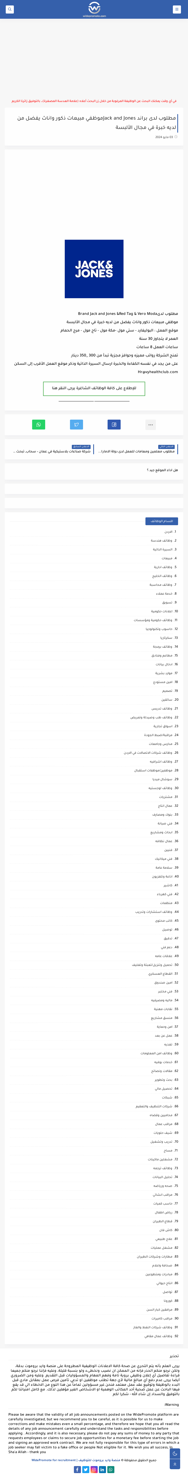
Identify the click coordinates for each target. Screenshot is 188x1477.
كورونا (168, 1301)
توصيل (167, 930)
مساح (168, 1151)
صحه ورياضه (163, 1186)
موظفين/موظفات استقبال (153, 771)
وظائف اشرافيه (161, 762)
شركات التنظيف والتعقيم (154, 1107)
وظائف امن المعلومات (156, 1054)
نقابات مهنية (163, 1009)
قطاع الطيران (162, 1222)
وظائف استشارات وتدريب (153, 912)
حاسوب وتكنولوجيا (159, 629)
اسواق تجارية (163, 726)
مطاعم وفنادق (161, 656)
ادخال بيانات (164, 665)
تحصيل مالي (163, 1089)
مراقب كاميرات (161, 1319)
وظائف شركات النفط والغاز (152, 1328)
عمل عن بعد (163, 1036)
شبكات (167, 1098)
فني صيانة (165, 824)
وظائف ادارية (163, 567)
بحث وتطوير (163, 1080)
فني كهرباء (164, 894)
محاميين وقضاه (161, 1115)
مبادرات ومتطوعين (158, 1275)
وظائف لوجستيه (160, 788)
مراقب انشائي (162, 1195)
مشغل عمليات (161, 1248)
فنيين (168, 850)
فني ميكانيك (163, 859)
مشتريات (165, 797)
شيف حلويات (163, 1133)
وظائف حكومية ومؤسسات (153, 620)
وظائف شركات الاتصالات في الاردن (148, 753)
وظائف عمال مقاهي (158, 1336)
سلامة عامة (164, 868)
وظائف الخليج (162, 576)
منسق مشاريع (161, 1018)
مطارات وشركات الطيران (154, 1257)
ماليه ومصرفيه (161, 1001)
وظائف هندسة (161, 541)
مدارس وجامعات (160, 744)
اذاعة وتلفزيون (162, 877)
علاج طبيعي (163, 1239)
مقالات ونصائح (161, 1071)
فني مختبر (165, 992)
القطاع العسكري (160, 974)
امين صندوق (163, 983)
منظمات (166, 903)
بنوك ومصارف (162, 815)
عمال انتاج (165, 806)
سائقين (166, 700)
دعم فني (166, 947)
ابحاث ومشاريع (161, 833)
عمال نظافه (163, 841)
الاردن (168, 532)
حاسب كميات (162, 1204)
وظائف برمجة (162, 647)
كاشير (168, 886)
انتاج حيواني (164, 1283)
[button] (114, 425)
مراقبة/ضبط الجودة (158, 735)
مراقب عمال (163, 1124)
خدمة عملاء (164, 594)
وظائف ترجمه (162, 1168)
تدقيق (168, 939)
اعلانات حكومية (161, 612)
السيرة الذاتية (162, 550)
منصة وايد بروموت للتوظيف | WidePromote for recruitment (76, 1460)
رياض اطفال (163, 1213)
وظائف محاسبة (161, 585)
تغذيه (168, 1045)
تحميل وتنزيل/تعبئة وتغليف (152, 965)
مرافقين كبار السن (159, 1310)
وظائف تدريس (161, 709)
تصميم (167, 691)
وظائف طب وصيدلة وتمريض (151, 718)
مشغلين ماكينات (160, 1160)
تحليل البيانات (162, 1177)
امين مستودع (162, 682)
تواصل (167, 1292)
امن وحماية (164, 1027)
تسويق (167, 603)
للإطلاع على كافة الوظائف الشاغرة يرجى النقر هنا (94, 389)
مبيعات (167, 559)
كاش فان (165, 1230)
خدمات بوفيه (163, 1062)
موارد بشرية (163, 673)
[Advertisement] (94, 59)
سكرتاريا (166, 638)
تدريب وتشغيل (161, 1142)
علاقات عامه (163, 956)
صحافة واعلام (162, 1266)
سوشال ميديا (162, 780)
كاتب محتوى (163, 921)
